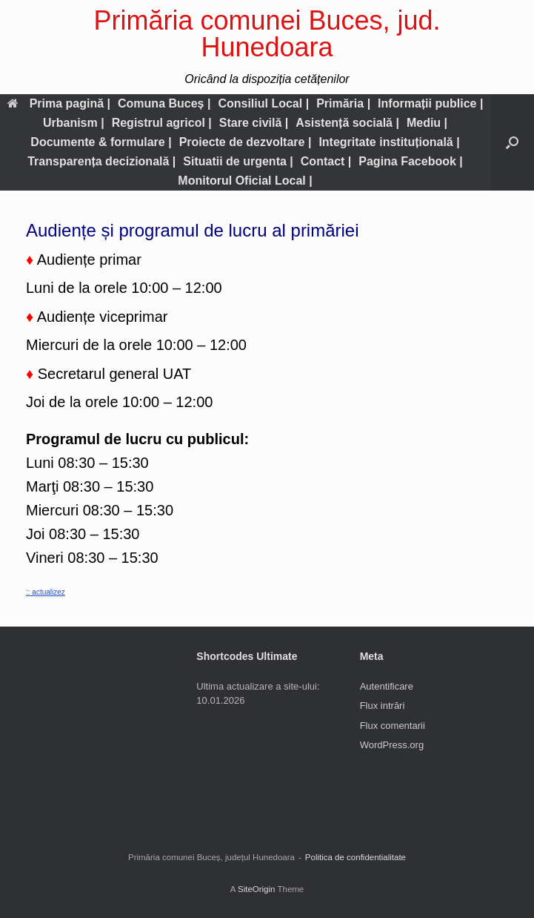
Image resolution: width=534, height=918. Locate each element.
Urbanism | (73, 122)
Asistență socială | (347, 122)
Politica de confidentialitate (355, 857)
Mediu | (427, 122)
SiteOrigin (257, 889)
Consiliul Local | (263, 103)
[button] (512, 142)
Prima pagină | (58, 103)
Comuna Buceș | (164, 103)
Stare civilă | (253, 122)
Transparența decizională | (101, 161)
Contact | (326, 161)
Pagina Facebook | (410, 161)
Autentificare (386, 686)
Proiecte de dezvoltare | (245, 142)
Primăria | (343, 103)
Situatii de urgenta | (238, 161)
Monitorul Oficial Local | (245, 180)
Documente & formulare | (100, 142)
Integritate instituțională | (388, 142)
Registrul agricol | (162, 122)
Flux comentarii (392, 725)
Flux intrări (382, 705)
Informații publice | (430, 103)
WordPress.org (392, 744)
